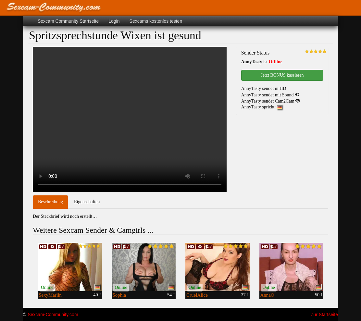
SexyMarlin (50, 295)
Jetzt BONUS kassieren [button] (282, 75)
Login (113, 21)
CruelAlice (197, 295)
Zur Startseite (324, 314)
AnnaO (267, 295)
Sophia (119, 295)
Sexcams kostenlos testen (156, 21)
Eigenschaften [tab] (87, 201)
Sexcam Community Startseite (68, 21)
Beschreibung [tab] (50, 201)
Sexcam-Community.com (53, 314)
